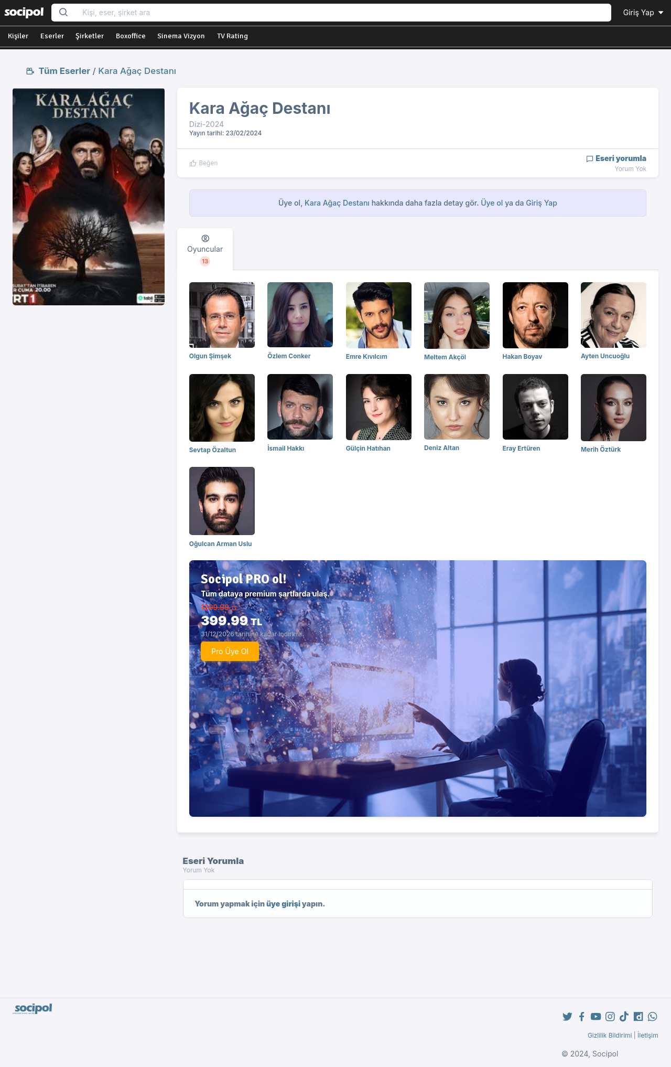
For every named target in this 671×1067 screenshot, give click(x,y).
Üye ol (492, 202)
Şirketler (89, 35)
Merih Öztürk (601, 449)
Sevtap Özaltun (212, 450)
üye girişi (283, 903)
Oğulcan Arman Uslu (220, 544)
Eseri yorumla (616, 158)
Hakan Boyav (523, 356)
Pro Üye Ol (229, 651)
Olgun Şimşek (210, 356)
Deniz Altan (441, 448)
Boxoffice (131, 35)
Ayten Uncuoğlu (605, 356)
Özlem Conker (288, 356)
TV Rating (232, 35)
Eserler (52, 35)
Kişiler (18, 35)
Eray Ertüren (521, 448)
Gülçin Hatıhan (368, 448)
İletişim (647, 1035)
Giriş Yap (644, 12)
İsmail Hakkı (285, 448)
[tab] (205, 249)
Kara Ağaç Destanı (137, 71)
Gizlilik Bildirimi (610, 1035)
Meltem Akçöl (445, 357)
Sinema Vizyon (181, 35)
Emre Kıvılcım (366, 356)
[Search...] (343, 13)
